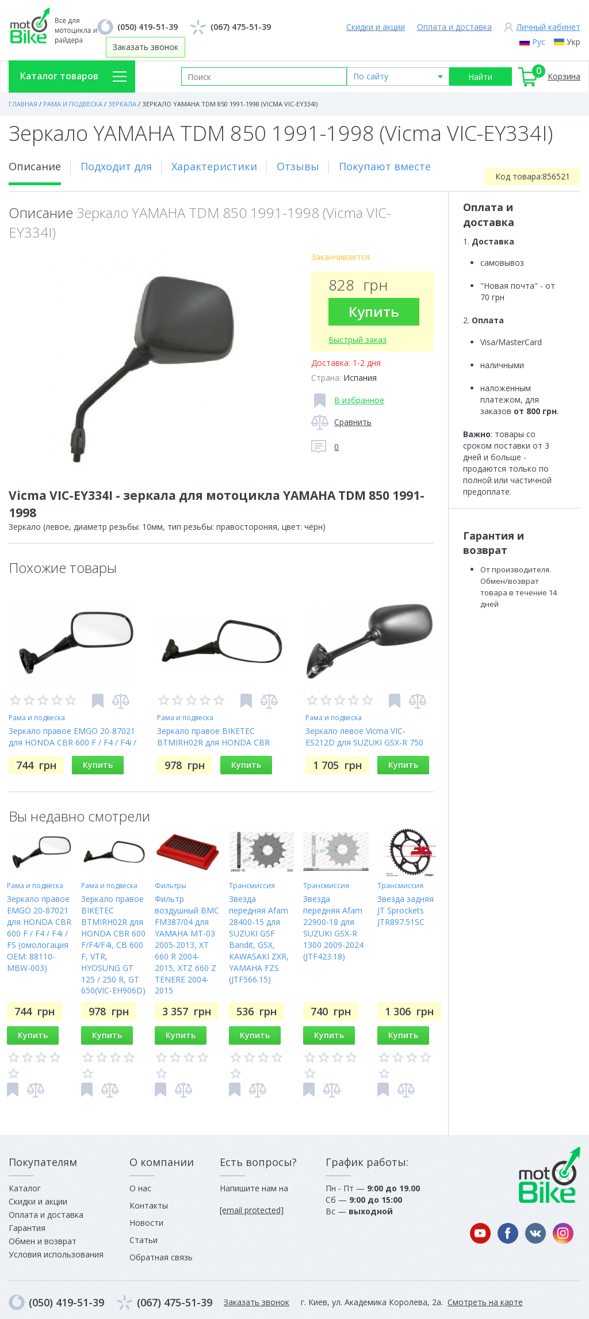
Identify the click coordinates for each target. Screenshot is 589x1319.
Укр (573, 41)
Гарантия (27, 1227)
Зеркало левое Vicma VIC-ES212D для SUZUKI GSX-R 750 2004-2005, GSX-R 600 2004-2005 (368, 742)
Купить (374, 311)
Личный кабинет (548, 26)
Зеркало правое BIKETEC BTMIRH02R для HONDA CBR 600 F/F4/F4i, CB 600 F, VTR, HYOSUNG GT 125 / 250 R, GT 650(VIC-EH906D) (113, 944)
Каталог (25, 1188)
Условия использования (56, 1254)
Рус (538, 41)
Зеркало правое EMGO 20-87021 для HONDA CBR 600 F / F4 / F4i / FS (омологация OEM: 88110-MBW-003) (39, 933)
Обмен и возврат (43, 1241)
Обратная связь (161, 1257)
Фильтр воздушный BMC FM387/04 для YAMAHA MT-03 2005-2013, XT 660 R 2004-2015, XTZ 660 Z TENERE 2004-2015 (187, 944)
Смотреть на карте (485, 1302)
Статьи (143, 1239)
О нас (140, 1188)
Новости (146, 1222)
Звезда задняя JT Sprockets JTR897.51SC (405, 910)
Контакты (148, 1205)
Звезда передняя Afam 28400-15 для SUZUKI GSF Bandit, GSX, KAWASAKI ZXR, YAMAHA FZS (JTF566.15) (259, 939)
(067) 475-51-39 (241, 26)
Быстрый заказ (357, 339)
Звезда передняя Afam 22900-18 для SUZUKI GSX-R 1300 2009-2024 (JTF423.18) (333, 927)
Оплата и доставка (454, 26)
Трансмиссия (252, 885)
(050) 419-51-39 (147, 26)
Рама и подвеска (37, 717)
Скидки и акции (375, 26)
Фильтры (170, 885)
